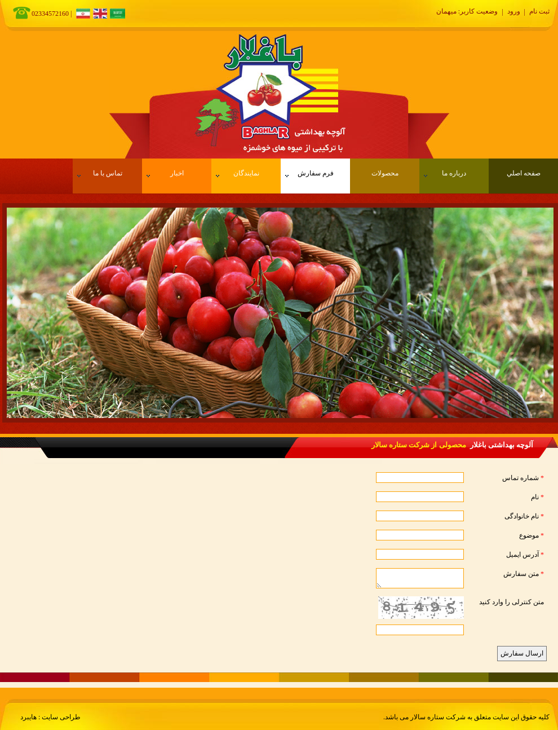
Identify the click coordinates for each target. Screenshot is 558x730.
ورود (513, 11)
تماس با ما (99, 173)
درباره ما (445, 173)
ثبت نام (539, 11)
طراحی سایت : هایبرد (50, 717)
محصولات (384, 173)
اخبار (165, 173)
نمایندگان (237, 173)
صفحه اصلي (524, 173)
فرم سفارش (309, 173)
